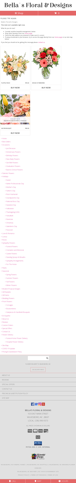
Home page (28, 33)
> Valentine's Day (11, 226)
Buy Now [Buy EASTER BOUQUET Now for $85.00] (15, 133)
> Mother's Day (10, 187)
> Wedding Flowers (7, 298)
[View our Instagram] (39, 405)
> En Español (5, 316)
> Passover (9, 230)
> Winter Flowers (11, 285)
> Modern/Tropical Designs (10, 289)
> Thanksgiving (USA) (12, 212)
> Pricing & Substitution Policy (11, 352)
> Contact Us (5, 331)
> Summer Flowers (11, 278)
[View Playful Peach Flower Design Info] (15, 64)
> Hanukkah (9, 216)
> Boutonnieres (10, 309)
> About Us (5, 319)
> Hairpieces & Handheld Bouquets (17, 312)
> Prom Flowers (6, 301)
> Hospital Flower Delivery (14, 342)
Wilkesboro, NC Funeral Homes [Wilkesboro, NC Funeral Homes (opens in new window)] (13, 464)
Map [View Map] (38, 481)
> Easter (8, 180)
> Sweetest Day (10, 205)
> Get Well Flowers (11, 163)
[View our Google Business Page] (36, 405)
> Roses (4, 240)
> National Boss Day (12, 201)
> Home (4, 138)
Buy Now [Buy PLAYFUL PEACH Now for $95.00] (15, 87)
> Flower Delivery (7, 335)
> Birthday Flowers (11, 155)
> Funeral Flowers (11, 246)
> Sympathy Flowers (8, 243)
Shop (19, 13)
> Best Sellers (6, 142)
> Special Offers (6, 328)
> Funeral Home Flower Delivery (16, 338)
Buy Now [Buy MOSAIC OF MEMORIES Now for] (46, 87)
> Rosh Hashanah (11, 194)
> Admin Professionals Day (14, 183)
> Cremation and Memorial (14, 250)
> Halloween (9, 208)
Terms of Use (53, 475)
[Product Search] (38, 358)
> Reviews (4, 322)
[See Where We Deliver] (38, 369)
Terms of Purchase (38, 475)
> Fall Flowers (10, 282)
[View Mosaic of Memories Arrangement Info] (46, 64)
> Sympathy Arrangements (14, 261)
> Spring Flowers (11, 274)
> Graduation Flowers (12, 166)
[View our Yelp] (43, 405)
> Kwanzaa (9, 219)
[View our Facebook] (32, 405)
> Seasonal (5, 271)
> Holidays (4, 176)
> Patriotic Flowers (7, 173)
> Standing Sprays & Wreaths (15, 257)
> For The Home (11, 264)
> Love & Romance (7, 233)
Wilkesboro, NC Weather (27, 471)
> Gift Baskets (6, 292)
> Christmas (9, 223)
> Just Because (10, 148)
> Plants (4, 268)
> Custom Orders (7, 325)
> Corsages (9, 305)
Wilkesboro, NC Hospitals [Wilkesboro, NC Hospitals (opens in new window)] (37, 464)
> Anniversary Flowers (12, 152)
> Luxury (4, 237)
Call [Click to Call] (12, 481)
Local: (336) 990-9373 (38, 420)
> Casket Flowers (11, 254)
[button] (38, 443)
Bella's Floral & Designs (38, 5)
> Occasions (5, 145)
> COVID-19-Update (8, 348)
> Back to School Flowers (14, 170)
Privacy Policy (23, 475)
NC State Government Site (48, 471)
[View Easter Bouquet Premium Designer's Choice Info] (15, 109)
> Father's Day (10, 191)
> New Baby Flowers (12, 159)
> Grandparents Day (12, 198)
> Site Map (5, 345)
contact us (41, 42)
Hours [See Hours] (63, 481)
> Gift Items (5, 295)
